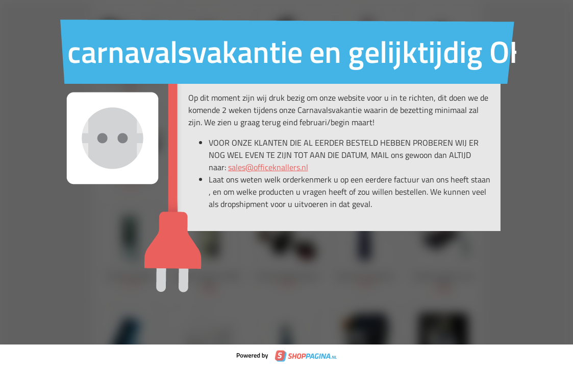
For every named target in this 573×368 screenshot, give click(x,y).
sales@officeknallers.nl (268, 167)
